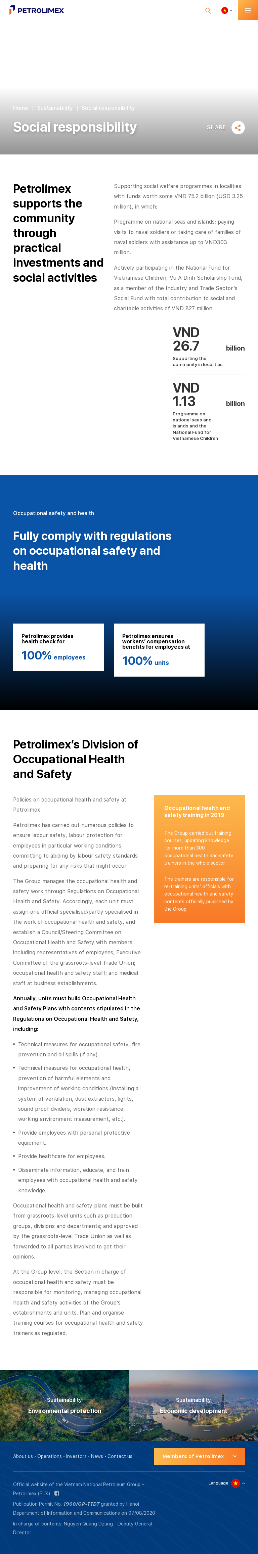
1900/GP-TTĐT (81, 1504)
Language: (219, 1483)
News (97, 1456)
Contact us (120, 1456)
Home (21, 108)
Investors (76, 1456)
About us (23, 1456)
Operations (49, 1456)
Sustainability (55, 108)
